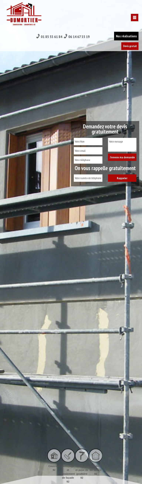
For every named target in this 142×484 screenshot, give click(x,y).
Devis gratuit (129, 15)
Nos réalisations (126, 5)
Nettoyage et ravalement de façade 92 (68, 474)
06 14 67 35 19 (77, 5)
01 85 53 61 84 (49, 5)
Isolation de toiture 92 (96, 470)
